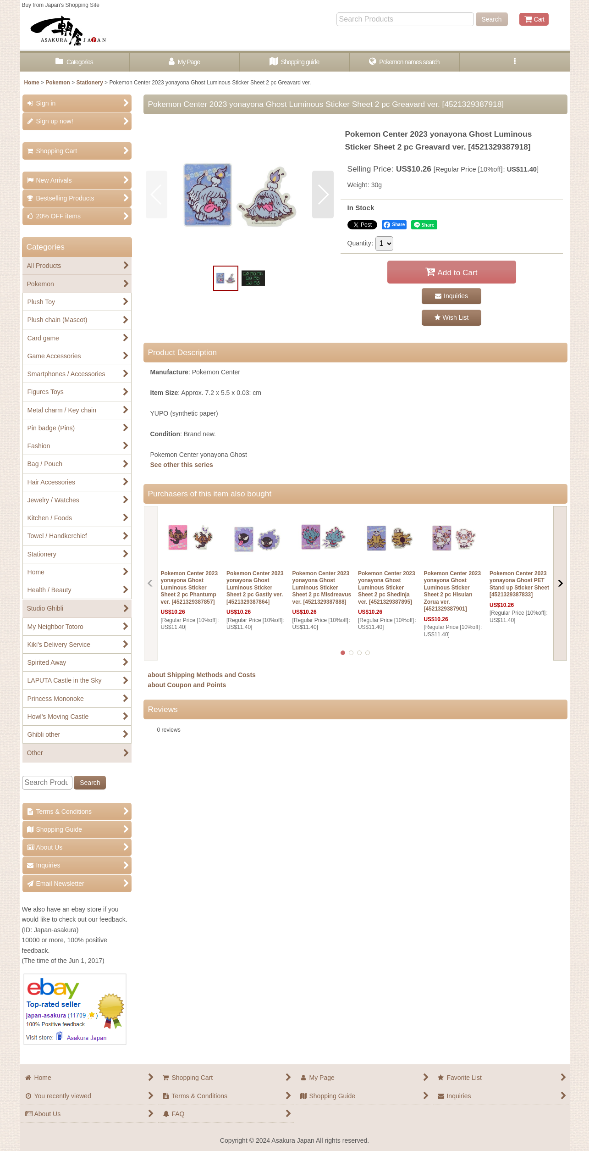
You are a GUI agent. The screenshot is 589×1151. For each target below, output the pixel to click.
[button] (515, 62)
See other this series (181, 464)
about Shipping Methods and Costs (202, 674)
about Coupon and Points (187, 685)
